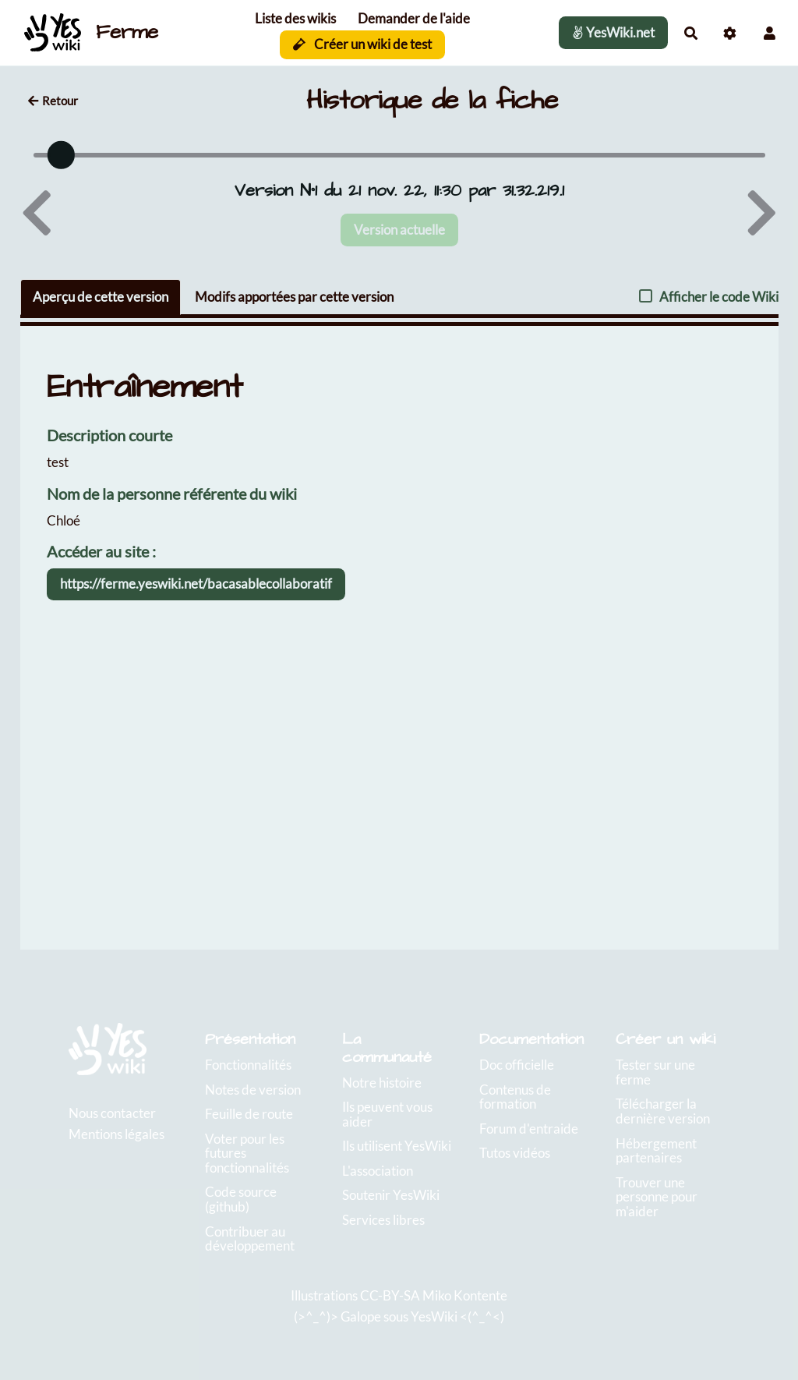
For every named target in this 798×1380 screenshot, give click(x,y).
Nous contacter (112, 1113)
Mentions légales (116, 1134)
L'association (377, 1170)
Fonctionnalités (248, 1064)
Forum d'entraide (528, 1128)
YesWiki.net (613, 32)
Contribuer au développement (250, 1238)
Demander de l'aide (414, 18)
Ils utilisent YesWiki (396, 1146)
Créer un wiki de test (363, 44)
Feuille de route (249, 1114)
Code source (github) (241, 1199)
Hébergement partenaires (656, 1150)
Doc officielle (516, 1064)
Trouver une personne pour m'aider (656, 1196)
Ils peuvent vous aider (387, 1114)
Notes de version (253, 1089)
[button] (769, 33)
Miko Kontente (464, 1295)
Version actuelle (399, 229)
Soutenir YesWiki (391, 1195)
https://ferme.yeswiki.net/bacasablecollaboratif (196, 583)
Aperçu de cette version (100, 296)
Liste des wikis (295, 18)
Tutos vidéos (514, 1153)
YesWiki (434, 1316)
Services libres (383, 1220)
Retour (53, 101)
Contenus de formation (515, 1097)
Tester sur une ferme (655, 1072)
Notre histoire (382, 1082)
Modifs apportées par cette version (294, 296)
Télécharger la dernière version (663, 1111)
